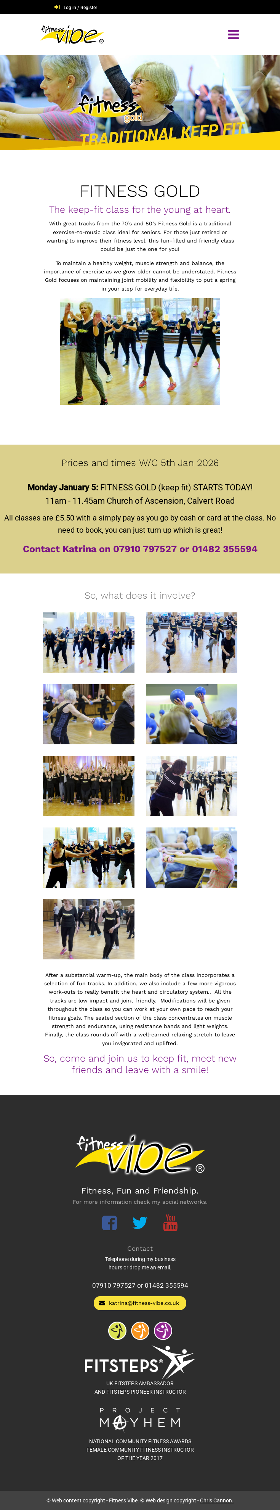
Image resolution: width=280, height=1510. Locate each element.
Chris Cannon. (217, 1500)
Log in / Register (80, 7)
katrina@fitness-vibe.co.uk (139, 1303)
